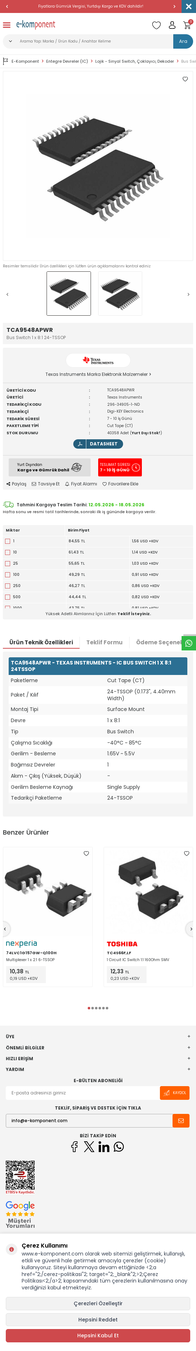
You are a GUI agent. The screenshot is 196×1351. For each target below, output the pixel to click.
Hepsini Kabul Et (98, 1335)
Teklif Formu (104, 642)
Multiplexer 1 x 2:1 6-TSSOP (30, 960)
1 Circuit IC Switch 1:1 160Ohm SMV (138, 960)
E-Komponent (21, 61)
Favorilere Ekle (120, 484)
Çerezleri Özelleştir (98, 1303)
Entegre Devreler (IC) (67, 61)
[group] (98, 166)
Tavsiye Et (46, 484)
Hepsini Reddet (98, 1319)
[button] (7, 6)
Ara (183, 41)
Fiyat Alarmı (81, 484)
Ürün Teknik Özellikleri (41, 642)
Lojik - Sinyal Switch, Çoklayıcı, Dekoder (134, 61)
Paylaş (16, 484)
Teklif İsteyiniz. (134, 614)
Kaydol (174, 1093)
